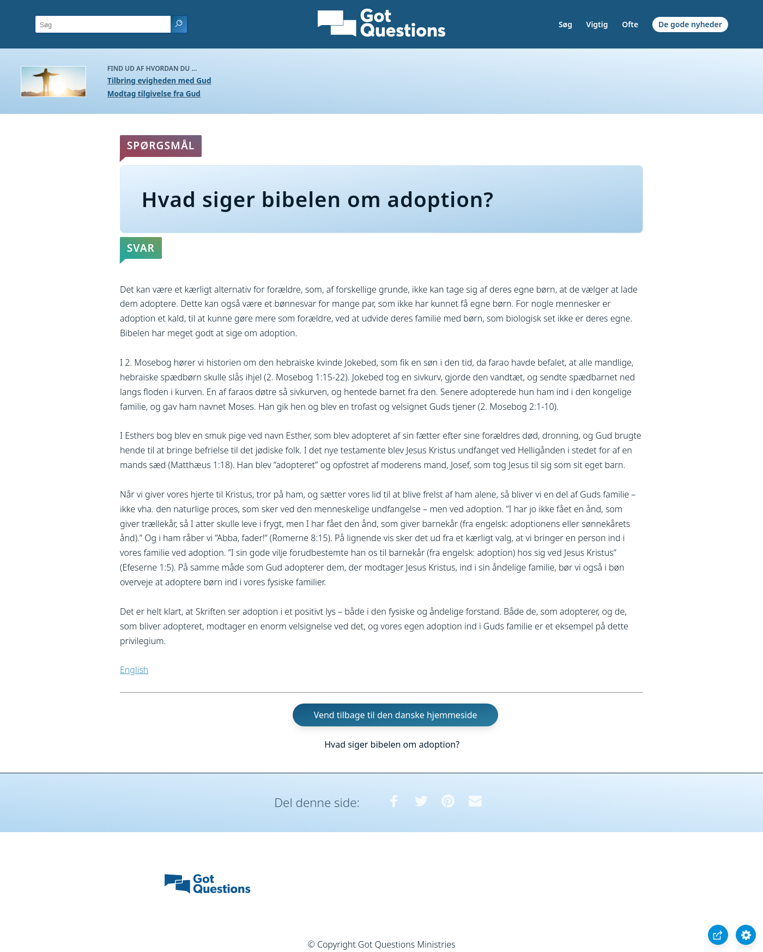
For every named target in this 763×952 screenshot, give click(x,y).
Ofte (630, 24)
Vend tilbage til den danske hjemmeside (395, 715)
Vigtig (597, 24)
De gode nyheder (690, 24)
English (134, 670)
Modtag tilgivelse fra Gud (154, 93)
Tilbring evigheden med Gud (159, 80)
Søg (565, 24)
